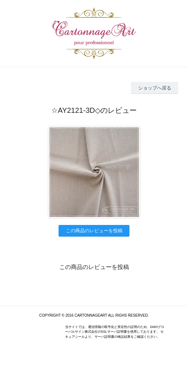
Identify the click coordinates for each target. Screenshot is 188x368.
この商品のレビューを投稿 (94, 230)
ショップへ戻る (154, 88)
